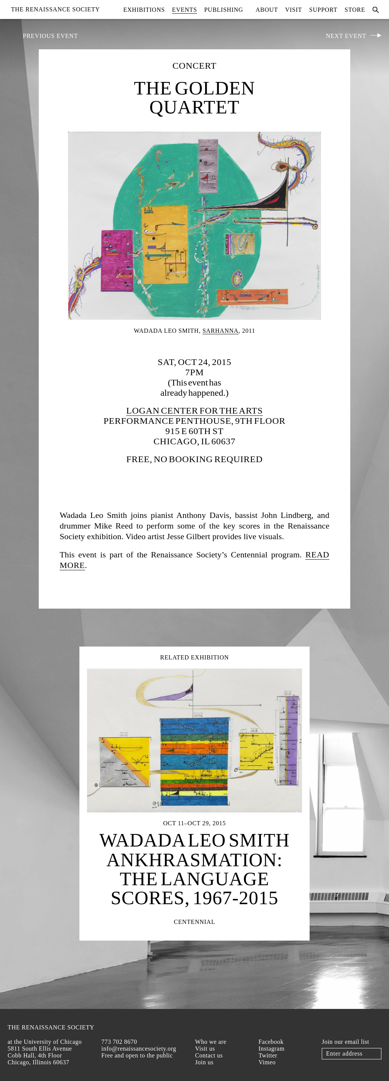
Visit (293, 9)
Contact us (209, 1055)
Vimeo (266, 1062)
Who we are (210, 1042)
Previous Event (50, 36)
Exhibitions (144, 9)
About (267, 9)
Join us (204, 1062)
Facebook (270, 1042)
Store (355, 9)
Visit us (205, 1048)
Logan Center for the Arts (194, 410)
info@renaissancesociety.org (138, 1048)
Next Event (346, 36)
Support (323, 9)
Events (184, 9)
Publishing (223, 9)
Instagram (271, 1048)
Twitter (267, 1055)
